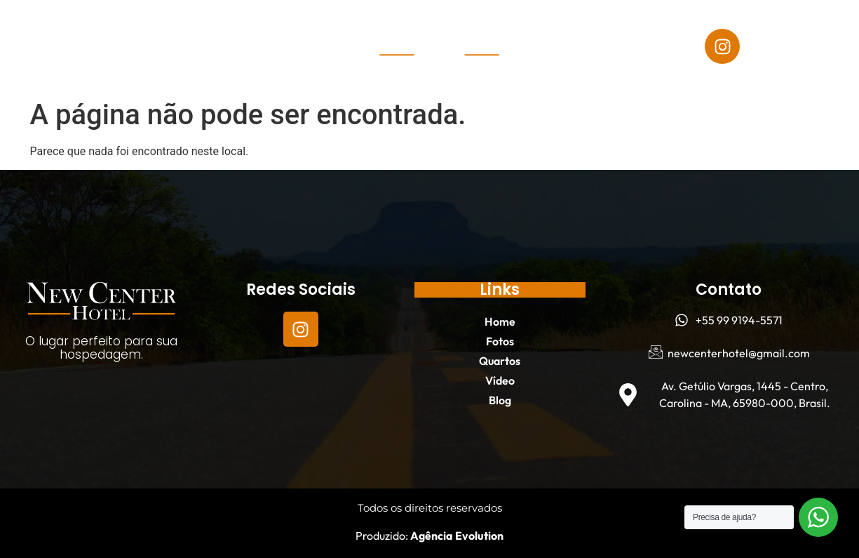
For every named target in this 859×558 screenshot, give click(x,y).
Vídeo (117, 62)
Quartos (210, 30)
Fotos (137, 30)
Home (74, 30)
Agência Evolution (455, 536)
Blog (178, 62)
